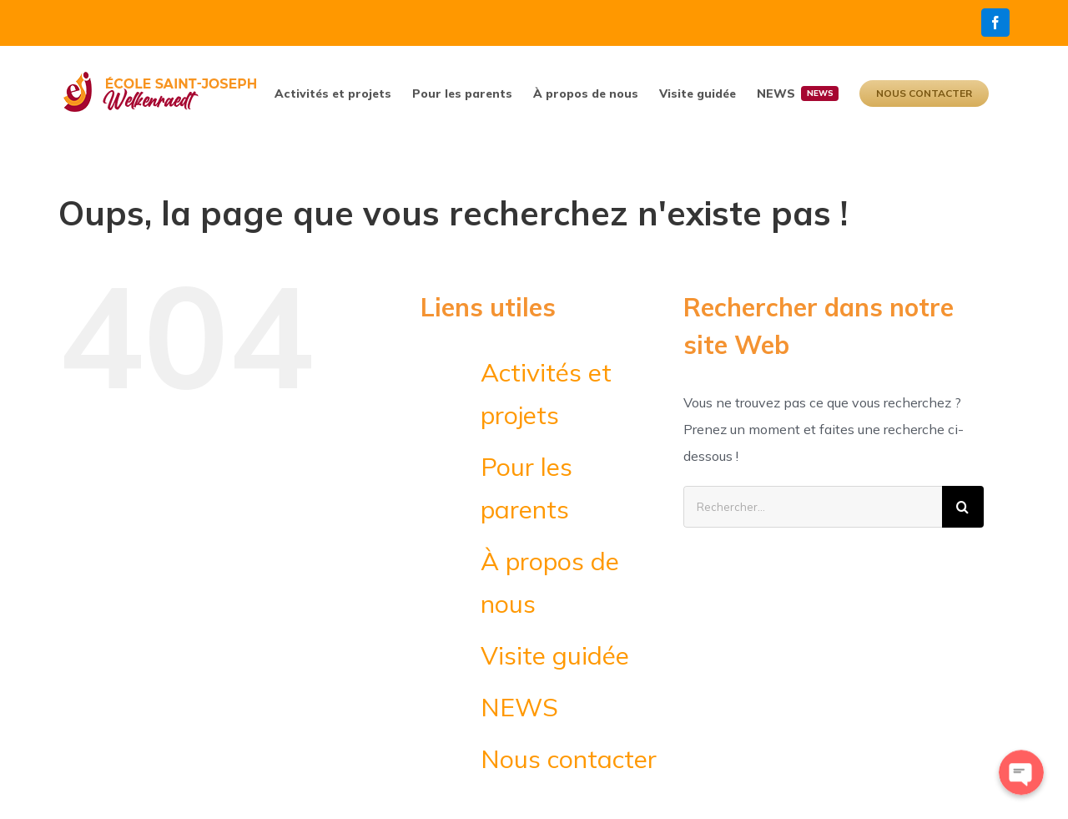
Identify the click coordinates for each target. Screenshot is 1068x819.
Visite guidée (555, 655)
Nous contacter (569, 759)
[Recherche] (963, 507)
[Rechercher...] (812, 507)
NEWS (519, 707)
